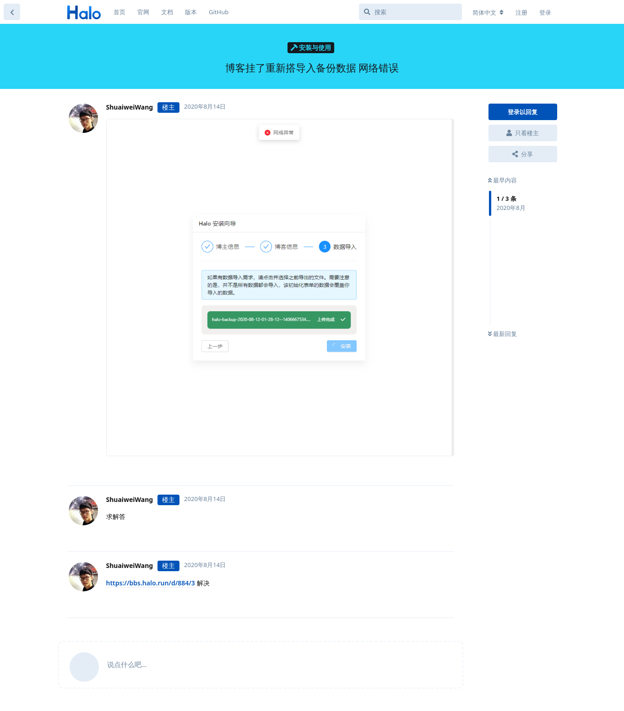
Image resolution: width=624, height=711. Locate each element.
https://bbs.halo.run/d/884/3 (150, 583)
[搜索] (410, 12)
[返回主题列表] (12, 12)
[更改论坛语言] (488, 12)
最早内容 (502, 180)
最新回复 (502, 334)
